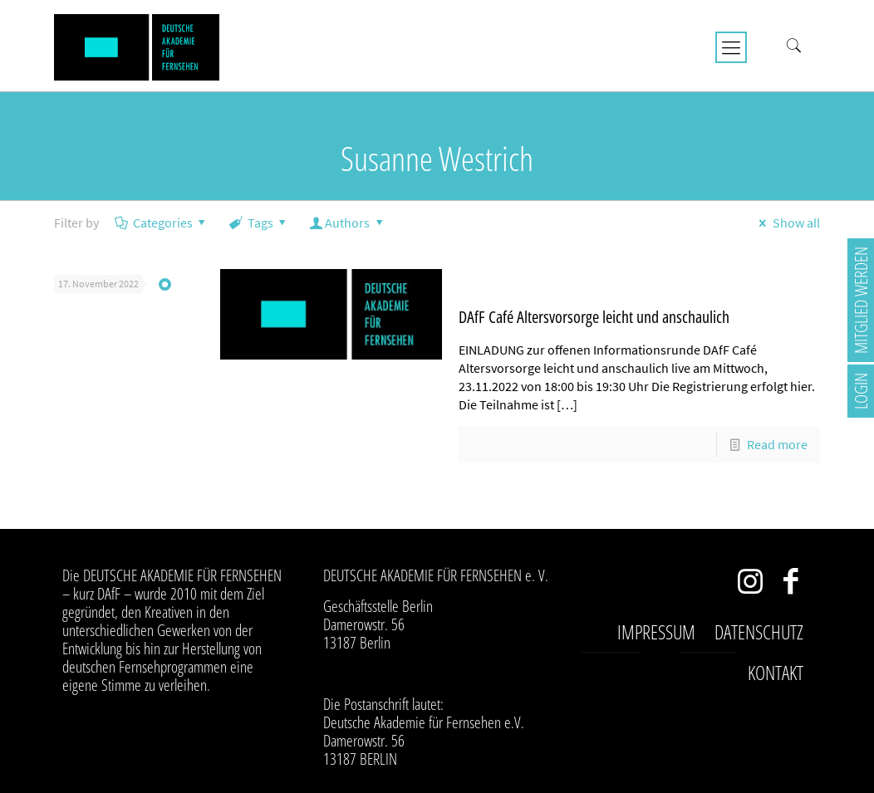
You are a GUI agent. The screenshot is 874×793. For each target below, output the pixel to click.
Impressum (656, 632)
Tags (259, 222)
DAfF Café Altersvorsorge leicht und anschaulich (594, 317)
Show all (786, 222)
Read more (777, 444)
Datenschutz (758, 632)
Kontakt (775, 672)
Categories (161, 222)
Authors (348, 222)
